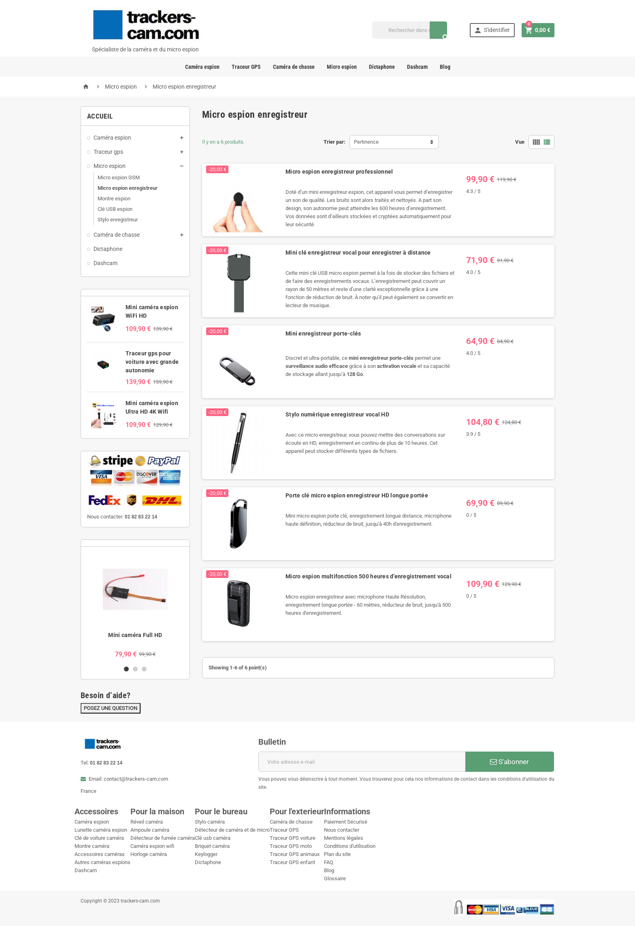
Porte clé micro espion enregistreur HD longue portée (357, 495)
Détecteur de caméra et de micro (232, 830)
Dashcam (417, 67)
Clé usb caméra (212, 838)
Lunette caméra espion (101, 830)
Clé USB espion (115, 209)
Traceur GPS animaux (295, 854)
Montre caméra (92, 846)
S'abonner (509, 762)
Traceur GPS (246, 67)
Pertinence (366, 142)
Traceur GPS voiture (292, 838)
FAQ (328, 862)
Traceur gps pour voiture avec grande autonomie (152, 362)
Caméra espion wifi (152, 846)
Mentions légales (343, 838)
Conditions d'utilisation (349, 846)
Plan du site (337, 854)
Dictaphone (382, 67)
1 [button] (126, 669)
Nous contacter (341, 830)
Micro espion (342, 67)
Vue (519, 142)
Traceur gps (108, 152)
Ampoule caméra (149, 830)
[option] (135, 606)
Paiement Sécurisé (345, 822)
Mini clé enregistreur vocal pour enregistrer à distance (358, 252)
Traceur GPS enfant (292, 862)
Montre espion (114, 198)
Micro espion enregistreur (128, 188)
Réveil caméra (146, 822)
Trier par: (334, 142)
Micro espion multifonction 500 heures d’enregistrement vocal (369, 576)
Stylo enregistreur (118, 220)
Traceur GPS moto (291, 846)
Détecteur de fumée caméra (162, 838)
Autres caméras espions (102, 862)
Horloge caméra (148, 854)
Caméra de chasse (294, 67)
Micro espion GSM (119, 177)
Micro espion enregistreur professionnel (339, 171)
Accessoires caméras (100, 854)
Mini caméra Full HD (135, 635)
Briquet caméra (212, 846)
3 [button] (144, 669)
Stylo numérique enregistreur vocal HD (337, 414)
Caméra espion (202, 67)
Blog (445, 67)
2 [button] (135, 669)
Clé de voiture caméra (99, 838)
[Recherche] (409, 30)
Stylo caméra (210, 822)
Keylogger (206, 854)
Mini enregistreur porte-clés (323, 333)
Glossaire (335, 878)
